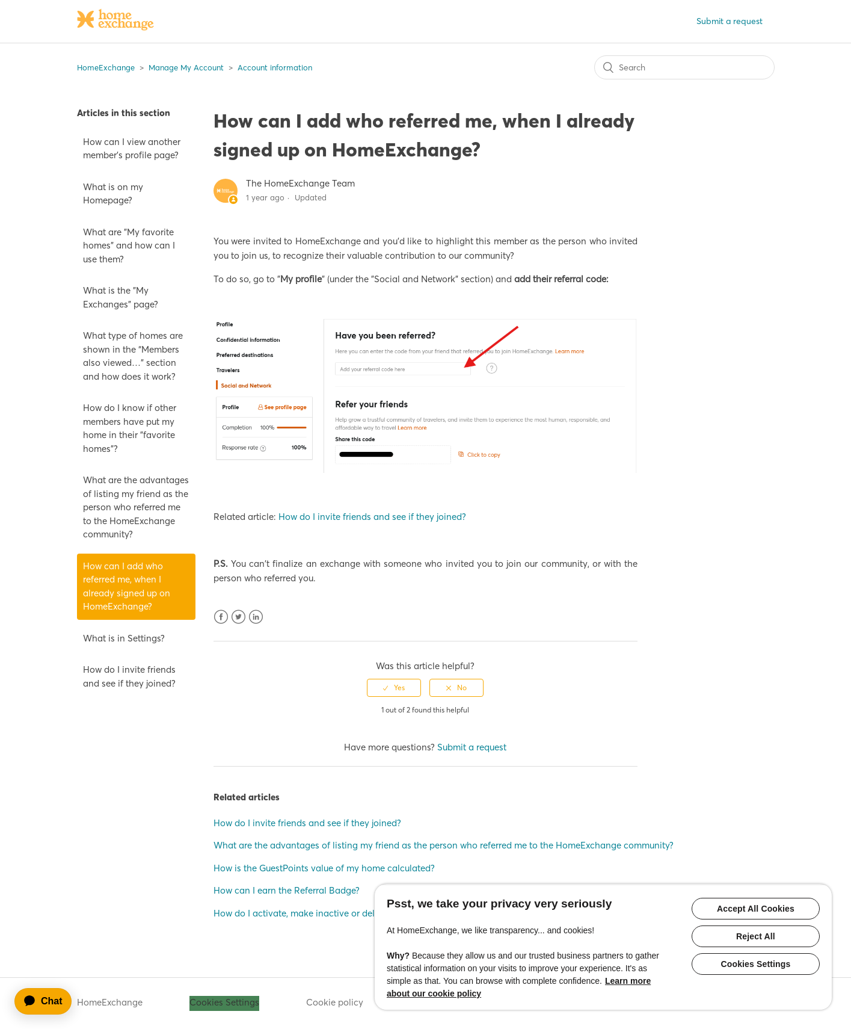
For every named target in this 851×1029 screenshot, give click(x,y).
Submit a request (729, 21)
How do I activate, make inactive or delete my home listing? (336, 913)
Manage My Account (186, 67)
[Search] (684, 67)
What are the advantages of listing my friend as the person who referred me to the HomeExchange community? (136, 507)
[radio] (394, 688)
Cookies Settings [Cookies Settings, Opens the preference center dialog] (756, 964)
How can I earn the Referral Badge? (287, 890)
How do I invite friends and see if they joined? (129, 676)
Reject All (755, 936)
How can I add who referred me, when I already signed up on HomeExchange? (126, 586)
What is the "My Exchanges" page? (120, 297)
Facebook (221, 617)
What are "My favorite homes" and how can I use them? (129, 245)
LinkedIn (255, 617)
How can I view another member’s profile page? (131, 148)
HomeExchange (106, 67)
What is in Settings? (124, 638)
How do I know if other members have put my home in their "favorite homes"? (129, 428)
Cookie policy (334, 1002)
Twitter (238, 617)
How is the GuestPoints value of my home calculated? (324, 868)
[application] (48, 1001)
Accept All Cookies (755, 908)
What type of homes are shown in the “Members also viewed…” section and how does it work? (133, 356)
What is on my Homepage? (113, 193)
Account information (275, 67)
